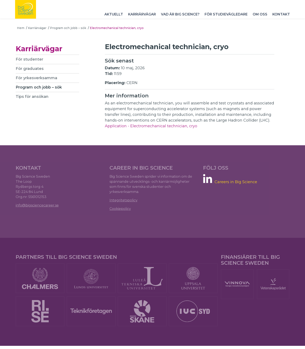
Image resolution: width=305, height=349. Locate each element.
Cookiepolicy (120, 210)
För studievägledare (224, 19)
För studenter (30, 59)
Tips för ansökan (33, 96)
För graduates (31, 68)
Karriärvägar (140, 19)
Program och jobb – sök (68, 28)
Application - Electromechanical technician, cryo (151, 126)
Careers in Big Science (235, 183)
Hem (20, 28)
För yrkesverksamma (37, 78)
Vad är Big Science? (178, 19)
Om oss (258, 19)
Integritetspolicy (124, 202)
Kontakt (279, 19)
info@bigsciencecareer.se (38, 207)
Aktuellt (112, 19)
